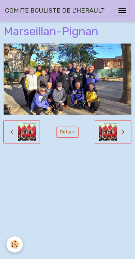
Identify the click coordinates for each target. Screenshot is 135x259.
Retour (67, 132)
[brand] (55, 10)
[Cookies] (14, 244)
